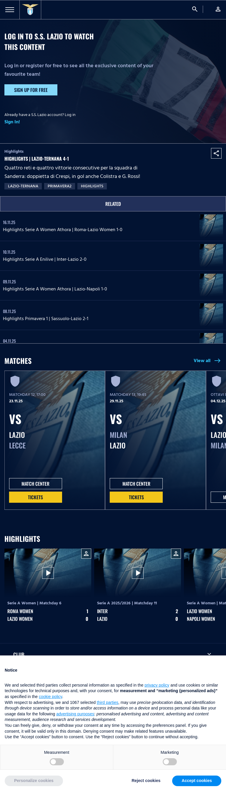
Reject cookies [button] (146, 780)
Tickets (35, 497)
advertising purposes (75, 714)
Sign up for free (31, 89)
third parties (107, 702)
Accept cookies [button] (197, 780)
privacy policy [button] (156, 685)
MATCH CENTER (35, 483)
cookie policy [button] (50, 696)
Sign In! (12, 122)
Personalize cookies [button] (34, 780)
